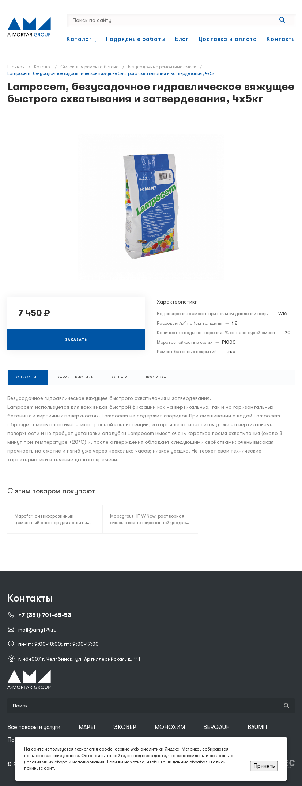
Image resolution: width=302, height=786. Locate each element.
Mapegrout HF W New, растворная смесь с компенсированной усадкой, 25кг (150, 522)
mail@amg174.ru (37, 630)
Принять (264, 766)
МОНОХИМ (170, 727)
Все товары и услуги (33, 727)
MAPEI (87, 727)
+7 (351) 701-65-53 (44, 615)
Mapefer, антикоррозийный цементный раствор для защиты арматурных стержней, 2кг (51, 522)
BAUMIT (258, 727)
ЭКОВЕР (124, 727)
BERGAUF (216, 727)
